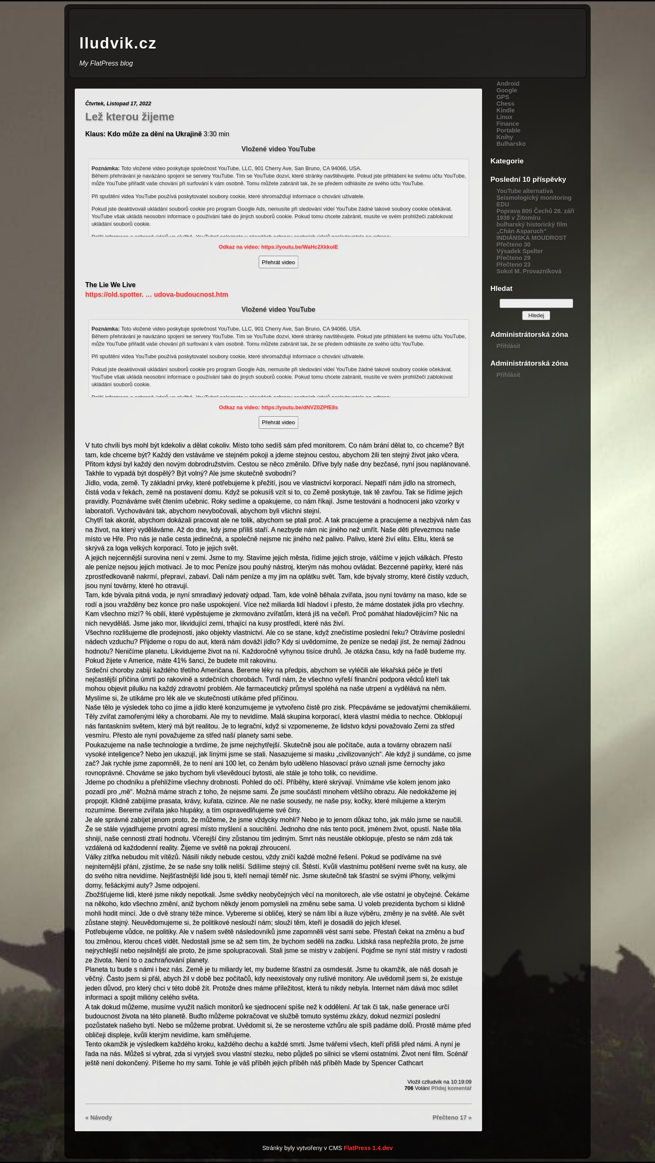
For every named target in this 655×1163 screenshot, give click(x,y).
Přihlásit (508, 346)
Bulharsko (511, 143)
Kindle (505, 110)
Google (506, 90)
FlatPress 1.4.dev (368, 1148)
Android (507, 83)
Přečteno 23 (513, 264)
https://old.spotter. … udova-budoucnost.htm (156, 294)
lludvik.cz (118, 43)
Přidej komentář (451, 1088)
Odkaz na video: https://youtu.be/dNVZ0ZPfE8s (278, 407)
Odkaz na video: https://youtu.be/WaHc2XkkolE (278, 247)
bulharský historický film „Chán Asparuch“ (531, 227)
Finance (507, 123)
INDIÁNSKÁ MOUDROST (531, 237)
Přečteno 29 (513, 257)
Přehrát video (278, 262)
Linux (504, 117)
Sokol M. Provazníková (528, 271)
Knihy (504, 137)
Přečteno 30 (513, 244)
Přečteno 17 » (452, 1117)
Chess (505, 103)
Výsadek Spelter (519, 251)
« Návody (98, 1117)
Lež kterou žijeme (129, 116)
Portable (508, 130)
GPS (502, 97)
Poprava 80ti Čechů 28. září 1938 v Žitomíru (535, 214)
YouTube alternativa (524, 191)
